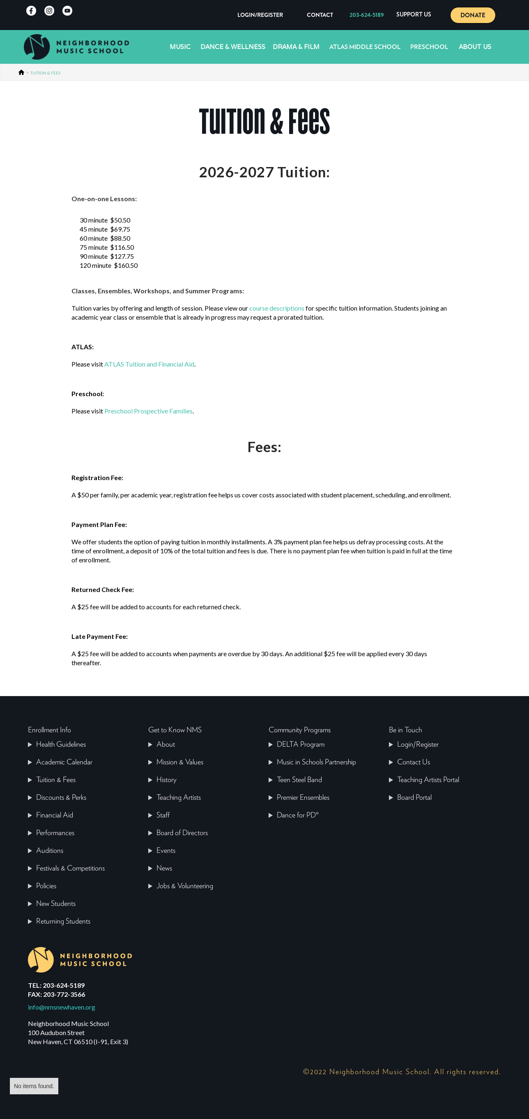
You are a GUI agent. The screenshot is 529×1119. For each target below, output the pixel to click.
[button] (414, 15)
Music (180, 47)
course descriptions (276, 308)
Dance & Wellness (232, 47)
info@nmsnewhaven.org (61, 1007)
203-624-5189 (367, 15)
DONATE (472, 15)
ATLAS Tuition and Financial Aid (149, 364)
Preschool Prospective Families (148, 411)
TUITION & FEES (45, 72)
